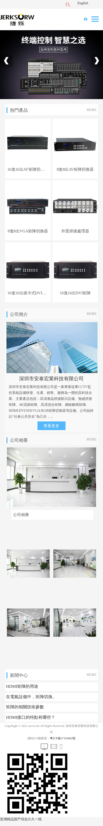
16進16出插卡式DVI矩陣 (27, 293)
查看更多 (51, 426)
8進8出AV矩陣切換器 (75, 169)
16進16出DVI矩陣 (75, 293)
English (82, 3)
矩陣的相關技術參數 (25, 707)
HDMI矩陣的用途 (22, 686)
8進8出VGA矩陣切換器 (28, 231)
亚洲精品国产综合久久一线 (21, 819)
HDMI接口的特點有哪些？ (30, 717)
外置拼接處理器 (75, 231)
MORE (92, 110)
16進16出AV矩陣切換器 (27, 169)
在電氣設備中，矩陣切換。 (31, 696)
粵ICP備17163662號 (62, 738)
